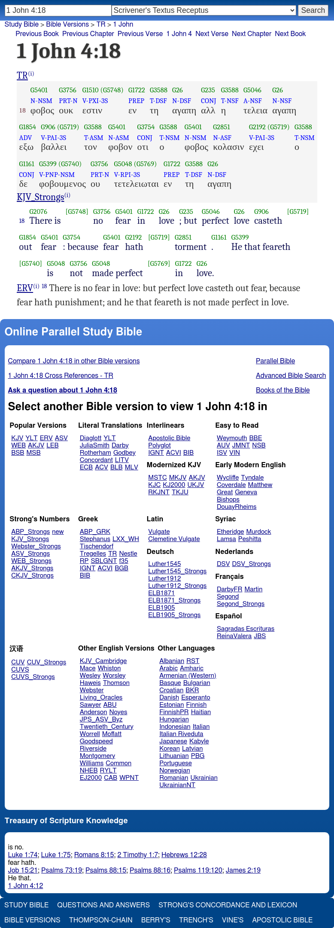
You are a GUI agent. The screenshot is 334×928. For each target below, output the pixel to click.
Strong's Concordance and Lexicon (227, 905)
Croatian (171, 690)
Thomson (116, 683)
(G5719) (68, 127)
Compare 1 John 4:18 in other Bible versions (74, 361)
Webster (92, 690)
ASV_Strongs (30, 554)
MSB (33, 453)
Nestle (128, 554)
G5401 (39, 90)
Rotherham (95, 453)
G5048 (123, 164)
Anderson (93, 712)
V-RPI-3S (127, 174)
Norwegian (174, 770)
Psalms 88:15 (105, 870)
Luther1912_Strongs (177, 586)
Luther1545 (164, 564)
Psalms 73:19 (61, 870)
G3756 (67, 90)
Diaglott (90, 438)
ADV (25, 138)
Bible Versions (67, 24)
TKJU (180, 492)
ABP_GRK (95, 532)
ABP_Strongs (30, 532)
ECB (86, 467)
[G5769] (159, 263)
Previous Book (37, 33)
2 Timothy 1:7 (137, 855)
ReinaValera (234, 636)
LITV (122, 460)
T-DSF (158, 101)
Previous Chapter (88, 33)
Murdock (258, 532)
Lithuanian (174, 756)
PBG (198, 756)
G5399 (48, 164)
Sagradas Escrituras (245, 629)
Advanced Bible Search (291, 375)
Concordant (96, 460)
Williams (92, 763)
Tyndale (252, 478)
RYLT (108, 770)
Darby (120, 445)
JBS (260, 636)
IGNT (156, 453)
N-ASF (222, 138)
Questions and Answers (103, 905)
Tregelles (93, 554)
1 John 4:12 (25, 885)
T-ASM (93, 138)
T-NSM (170, 138)
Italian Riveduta (181, 734)
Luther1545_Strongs (177, 571)
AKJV (36, 445)
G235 (208, 90)
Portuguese (175, 763)
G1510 (90, 90)
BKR (192, 690)
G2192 (257, 127)
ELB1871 (161, 593)
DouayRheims (237, 507)
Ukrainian (204, 778)
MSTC (157, 478)
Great (225, 492)
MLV (131, 467)
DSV (223, 564)
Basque (170, 683)
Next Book (290, 33)
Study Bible (22, 24)
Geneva (246, 492)
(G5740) (70, 164)
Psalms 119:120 (198, 870)
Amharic (191, 668)
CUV (18, 662)
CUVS (20, 669)
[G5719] (298, 211)
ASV (61, 438)
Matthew (260, 485)
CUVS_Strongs (33, 677)
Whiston (109, 668)
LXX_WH (125, 539)
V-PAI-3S (53, 138)
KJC (154, 485)
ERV (25, 288)
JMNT (241, 445)
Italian (201, 727)
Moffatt (111, 734)
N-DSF (181, 101)
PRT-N (68, 101)
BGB (121, 568)
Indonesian (175, 727)
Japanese (173, 741)
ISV (222, 453)
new (58, 532)
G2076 (39, 211)
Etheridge (230, 532)
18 (22, 221)
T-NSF (230, 101)
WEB (18, 445)
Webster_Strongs (36, 546)
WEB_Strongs (31, 561)
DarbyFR (230, 589)
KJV (17, 438)
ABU (109, 705)
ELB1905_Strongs (174, 615)
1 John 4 (179, 33)
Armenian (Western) (187, 675)
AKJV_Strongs (32, 568)
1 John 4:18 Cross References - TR (60, 375)
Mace (88, 668)
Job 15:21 (23, 870)
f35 (123, 561)
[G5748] (77, 211)
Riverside (93, 748)
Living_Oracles (101, 697)
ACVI (173, 453)
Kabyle (199, 741)
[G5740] (31, 263)
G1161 (26, 164)
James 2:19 (243, 870)
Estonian (171, 705)
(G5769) (145, 164)
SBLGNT (104, 561)
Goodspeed (96, 741)
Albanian (171, 661)
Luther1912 (164, 578)
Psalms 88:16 (150, 870)
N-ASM (118, 138)
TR (100, 24)
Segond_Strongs (240, 604)
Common (118, 763)
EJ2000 (91, 778)
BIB (188, 453)
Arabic (168, 668)
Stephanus (95, 539)
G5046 (252, 90)
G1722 (136, 90)
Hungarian (174, 719)
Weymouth (232, 438)
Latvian (192, 748)
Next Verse (211, 33)
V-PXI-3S (95, 101)
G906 (48, 127)
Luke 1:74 (23, 855)
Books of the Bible (283, 390)
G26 (177, 90)
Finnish (196, 705)
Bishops (228, 499)
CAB (110, 778)
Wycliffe (228, 478)
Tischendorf (96, 546)
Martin (253, 589)
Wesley (90, 675)
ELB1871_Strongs (174, 600)
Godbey (124, 453)
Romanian (173, 778)
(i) (31, 73)
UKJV (195, 485)
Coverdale (231, 485)
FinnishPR (174, 712)
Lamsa (226, 539)
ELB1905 (161, 608)
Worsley (114, 675)
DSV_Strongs (251, 564)
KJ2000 (174, 485)
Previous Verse (140, 33)
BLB (116, 467)
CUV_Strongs (46, 662)
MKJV (178, 478)
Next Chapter (251, 33)
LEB (52, 445)
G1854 (27, 127)
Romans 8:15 (94, 855)
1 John (123, 24)
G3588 (158, 90)
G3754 (146, 127)
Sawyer (90, 705)
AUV (223, 445)
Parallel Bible (275, 361)
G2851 (221, 127)
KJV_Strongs (40, 197)
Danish (169, 697)
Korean (169, 748)
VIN (234, 453)
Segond (228, 596)
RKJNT (159, 492)
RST (193, 661)
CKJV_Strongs (32, 575)
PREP (136, 101)
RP (84, 561)
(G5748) (112, 90)
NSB (258, 445)
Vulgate (159, 532)
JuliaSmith (94, 445)
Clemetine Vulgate (174, 539)
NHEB (89, 770)
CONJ (208, 101)
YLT (31, 438)
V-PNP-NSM (57, 174)
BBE (255, 438)
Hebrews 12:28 (184, 855)
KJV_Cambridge (103, 661)
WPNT (129, 778)
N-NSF (281, 101)
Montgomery (97, 756)
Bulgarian (196, 683)
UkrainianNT (177, 785)
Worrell (90, 734)
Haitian (201, 712)
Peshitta (249, 539)
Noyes (118, 712)
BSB (17, 453)
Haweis (90, 683)
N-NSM (41, 101)
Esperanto (195, 697)
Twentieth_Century (107, 727)
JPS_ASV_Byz (101, 719)
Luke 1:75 (56, 855)
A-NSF (252, 101)
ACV (101, 467)
